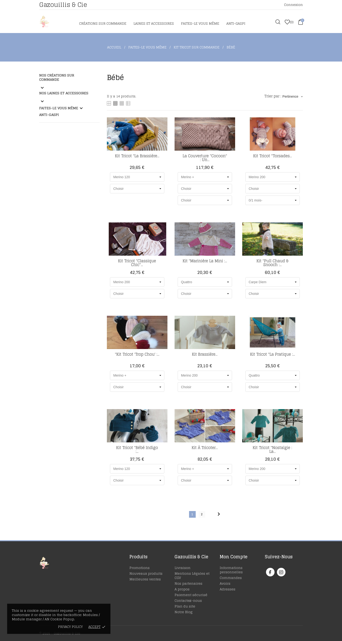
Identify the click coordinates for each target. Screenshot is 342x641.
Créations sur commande (102, 23)
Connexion (293, 5)
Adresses (227, 589)
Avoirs (225, 583)
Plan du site (185, 606)
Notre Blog (184, 612)
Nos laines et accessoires (63, 93)
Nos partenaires (188, 583)
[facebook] (270, 572)
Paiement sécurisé (191, 595)
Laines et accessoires (153, 23)
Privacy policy (70, 627)
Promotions (139, 568)
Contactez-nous (188, 600)
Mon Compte (233, 556)
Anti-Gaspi (235, 23)
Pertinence (292, 96)
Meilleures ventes (145, 579)
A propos (182, 589)
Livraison (182, 568)
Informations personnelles (231, 570)
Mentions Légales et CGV (192, 575)
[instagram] (281, 572)
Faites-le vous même (200, 23)
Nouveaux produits (145, 573)
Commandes (231, 578)
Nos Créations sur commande (56, 77)
